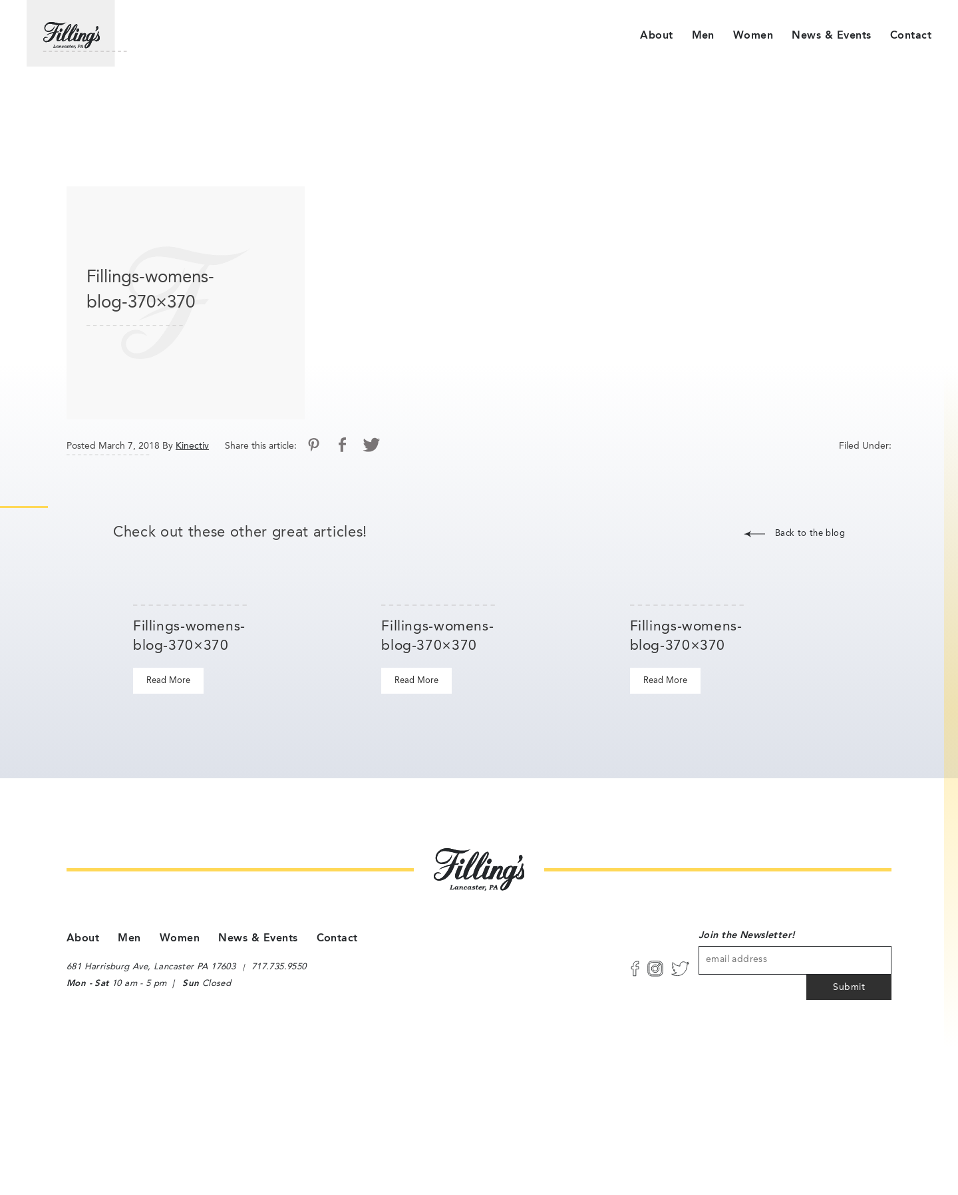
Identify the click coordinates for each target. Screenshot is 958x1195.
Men (703, 36)
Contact (910, 36)
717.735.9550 (279, 967)
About (656, 36)
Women (753, 36)
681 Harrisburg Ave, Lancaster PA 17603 (150, 967)
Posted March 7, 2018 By (120, 446)
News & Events (831, 36)
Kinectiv (192, 446)
